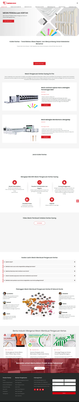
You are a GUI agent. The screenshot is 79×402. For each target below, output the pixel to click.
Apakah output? (8, 262)
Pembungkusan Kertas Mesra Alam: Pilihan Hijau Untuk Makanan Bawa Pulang (14, 353)
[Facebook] (35, 390)
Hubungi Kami (72, 7)
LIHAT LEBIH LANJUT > (8, 21)
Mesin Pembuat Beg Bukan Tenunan (22, 380)
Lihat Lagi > (46, 104)
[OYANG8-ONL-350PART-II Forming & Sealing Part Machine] (21, 129)
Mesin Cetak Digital (18, 391)
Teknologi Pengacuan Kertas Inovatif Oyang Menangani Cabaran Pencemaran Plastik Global (63, 353)
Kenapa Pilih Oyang (6, 387)
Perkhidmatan (51, 7)
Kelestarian (62, 7)
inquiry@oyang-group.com (41, 380)
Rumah (4, 380)
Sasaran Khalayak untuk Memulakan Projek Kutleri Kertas (39, 353)
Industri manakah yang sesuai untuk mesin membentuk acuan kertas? (20, 276)
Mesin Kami (4, 7)
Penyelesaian (28, 7)
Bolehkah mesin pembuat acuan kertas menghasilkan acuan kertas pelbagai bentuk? (24, 280)
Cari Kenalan (39, 223)
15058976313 (45, 382)
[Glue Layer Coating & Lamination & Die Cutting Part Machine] (21, 96)
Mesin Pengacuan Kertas (19, 384)
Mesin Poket (17, 387)
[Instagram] (43, 390)
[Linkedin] (38, 390)
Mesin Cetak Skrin (18, 395)
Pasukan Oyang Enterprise (7, 382)
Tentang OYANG (39, 7)
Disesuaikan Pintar (16, 7)
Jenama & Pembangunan (7, 384)
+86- (42, 382)
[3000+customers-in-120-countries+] (39, 305)
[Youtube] (40, 390)
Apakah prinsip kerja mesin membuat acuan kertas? (16, 271)
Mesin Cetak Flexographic (20, 393)
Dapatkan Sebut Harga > (39, 63)
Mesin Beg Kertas (18, 382)
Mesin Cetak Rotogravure (19, 389)
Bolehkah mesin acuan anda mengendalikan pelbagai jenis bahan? (19, 266)
